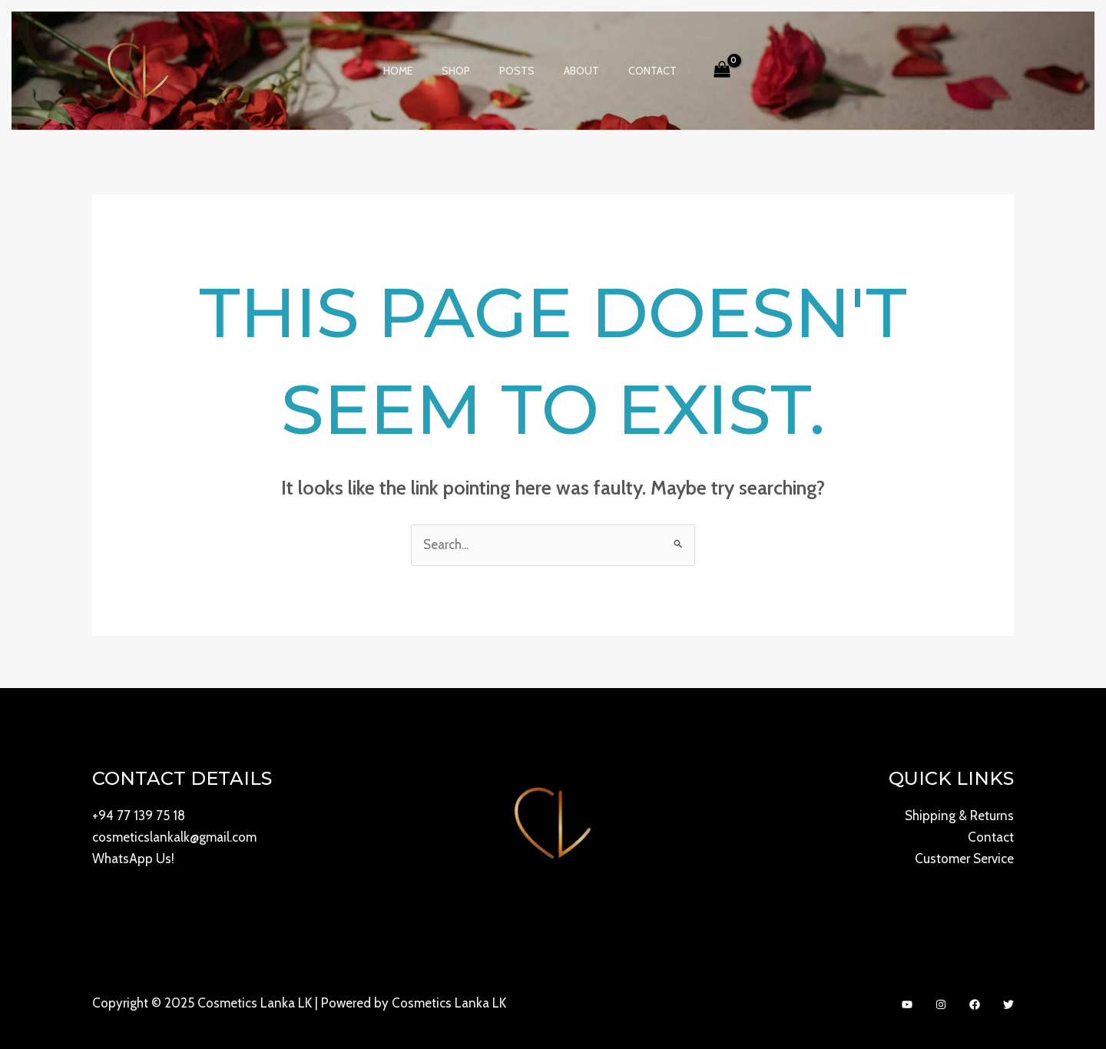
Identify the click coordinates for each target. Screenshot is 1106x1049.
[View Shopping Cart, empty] (702, 70)
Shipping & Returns (959, 816)
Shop (463, 71)
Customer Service (964, 859)
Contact (637, 71)
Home (413, 71)
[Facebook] (974, 1004)
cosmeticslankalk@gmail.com (174, 837)
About (573, 71)
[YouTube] (907, 1004)
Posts (517, 71)
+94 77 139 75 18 (138, 816)
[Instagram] (940, 1004)
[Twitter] (1008, 1004)
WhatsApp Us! (133, 859)
